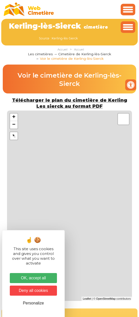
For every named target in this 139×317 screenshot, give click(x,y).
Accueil (62, 49)
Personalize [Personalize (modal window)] (33, 303)
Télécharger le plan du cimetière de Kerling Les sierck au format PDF (69, 103)
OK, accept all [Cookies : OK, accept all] (33, 278)
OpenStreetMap (106, 298)
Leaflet (87, 298)
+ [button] (14, 117)
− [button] (14, 125)
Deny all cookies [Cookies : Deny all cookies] (33, 290)
